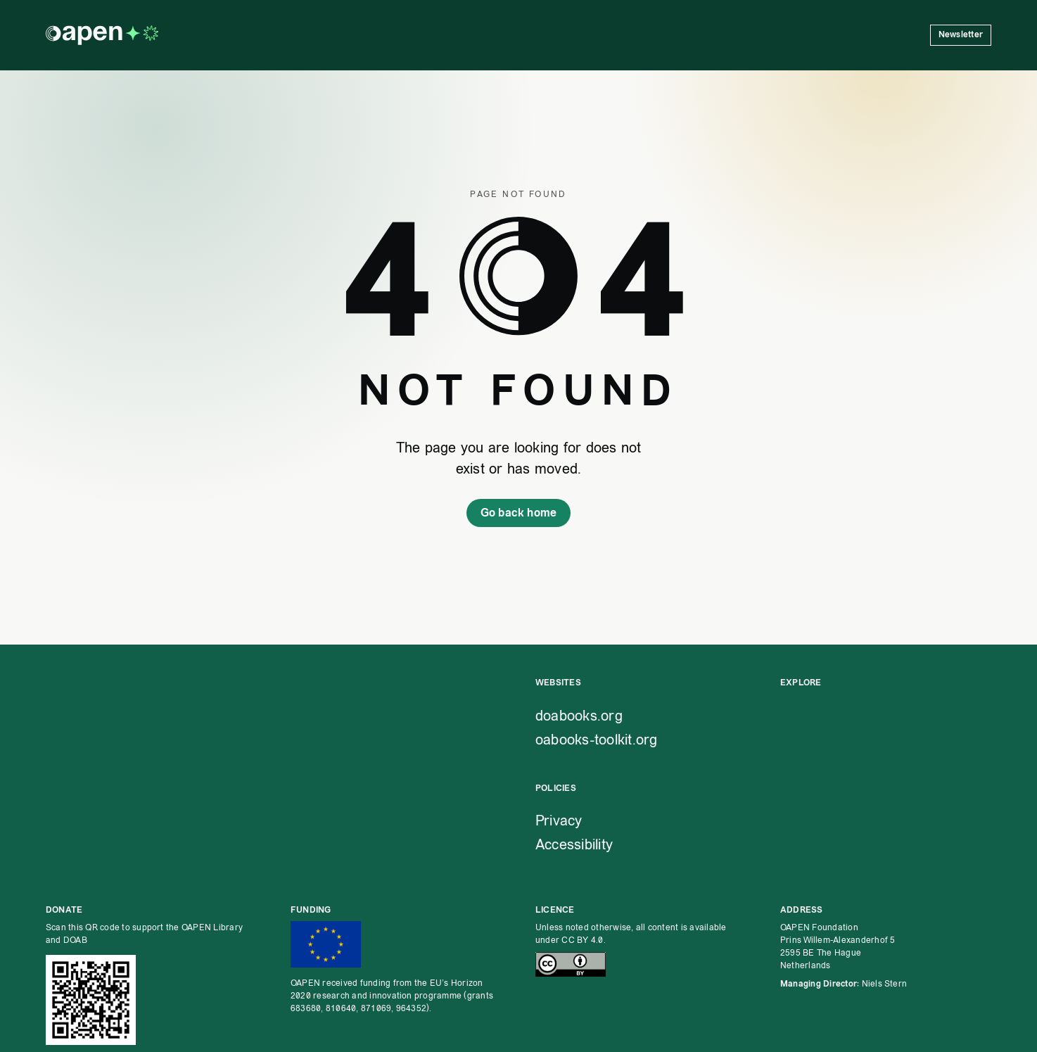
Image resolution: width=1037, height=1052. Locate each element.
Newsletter (961, 35)
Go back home (519, 513)
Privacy (559, 820)
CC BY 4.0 (582, 940)
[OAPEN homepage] (102, 35)
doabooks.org (579, 715)
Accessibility (574, 844)
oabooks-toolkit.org (596, 739)
